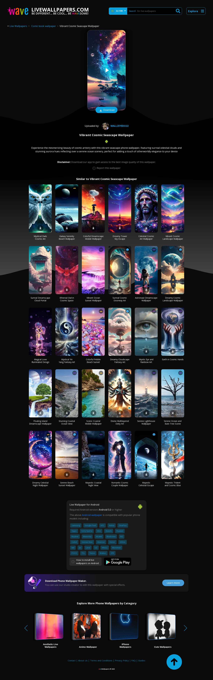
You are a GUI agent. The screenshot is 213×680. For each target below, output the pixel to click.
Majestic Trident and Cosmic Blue (173, 484)
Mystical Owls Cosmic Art (40, 237)
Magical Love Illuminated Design (40, 360)
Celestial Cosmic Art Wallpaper (146, 237)
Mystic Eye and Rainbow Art (146, 360)
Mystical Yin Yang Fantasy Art (67, 360)
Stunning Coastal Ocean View (67, 422)
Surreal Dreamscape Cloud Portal (40, 299)
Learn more (173, 582)
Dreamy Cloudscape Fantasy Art (119, 360)
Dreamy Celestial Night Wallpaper (40, 484)
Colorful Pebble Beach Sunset (93, 360)
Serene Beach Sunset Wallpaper (67, 484)
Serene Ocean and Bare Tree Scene (172, 422)
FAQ (133, 660)
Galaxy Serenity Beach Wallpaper (67, 237)
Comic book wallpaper (43, 26)
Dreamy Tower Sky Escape (120, 237)
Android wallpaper (92, 515)
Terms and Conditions (101, 660)
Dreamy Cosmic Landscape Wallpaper (173, 299)
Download (106, 110)
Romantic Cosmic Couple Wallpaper (119, 484)
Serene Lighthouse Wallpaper (146, 422)
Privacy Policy (122, 660)
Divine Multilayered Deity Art (120, 422)
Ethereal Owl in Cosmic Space (67, 299)
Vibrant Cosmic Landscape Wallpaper (173, 237)
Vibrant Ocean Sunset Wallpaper (93, 299)
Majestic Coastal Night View (93, 484)
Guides (141, 660)
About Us (83, 660)
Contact (72, 660)
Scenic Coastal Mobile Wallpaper (93, 422)
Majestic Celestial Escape (146, 484)
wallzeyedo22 (115, 126)
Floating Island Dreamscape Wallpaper (40, 422)
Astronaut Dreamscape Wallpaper (146, 299)
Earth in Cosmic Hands (173, 359)
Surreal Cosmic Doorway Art (120, 299)
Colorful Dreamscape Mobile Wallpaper (93, 237)
